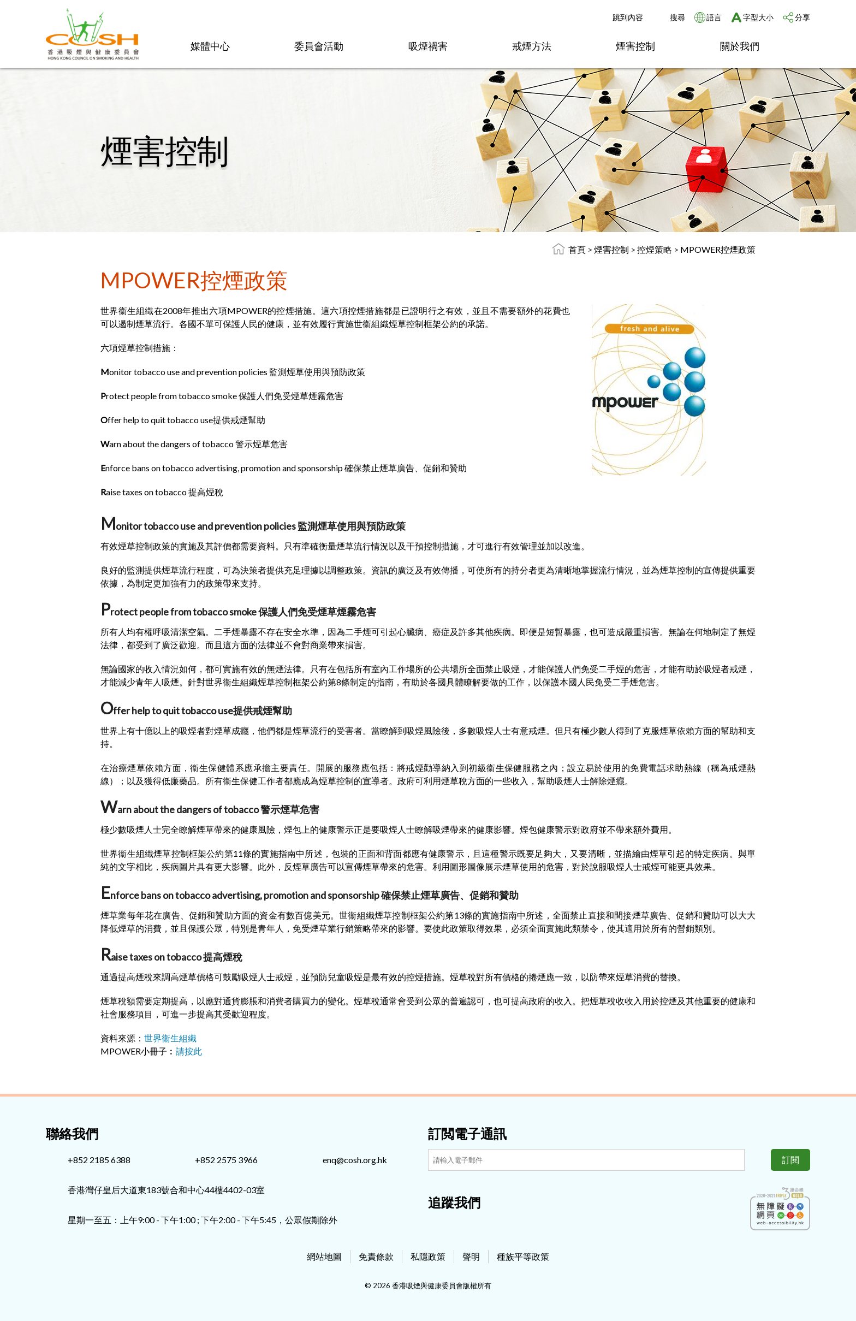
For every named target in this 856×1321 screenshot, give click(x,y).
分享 (802, 17)
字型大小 (758, 17)
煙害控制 (635, 46)
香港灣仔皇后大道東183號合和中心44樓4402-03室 (166, 1189)
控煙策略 (655, 249)
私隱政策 (428, 1256)
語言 (714, 17)
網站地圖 (324, 1256)
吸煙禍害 (428, 46)
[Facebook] (436, 1226)
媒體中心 (210, 46)
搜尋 (677, 17)
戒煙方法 (531, 46)
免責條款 (376, 1256)
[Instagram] (454, 1226)
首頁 (577, 249)
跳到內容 (628, 17)
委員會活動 (318, 46)
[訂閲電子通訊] (586, 1160)
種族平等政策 (523, 1256)
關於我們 (739, 46)
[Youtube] (472, 1226)
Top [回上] (830, 1295)
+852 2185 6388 (99, 1159)
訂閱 (790, 1159)
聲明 (471, 1256)
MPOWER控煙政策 (718, 249)
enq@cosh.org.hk (355, 1159)
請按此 (189, 1051)
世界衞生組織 (170, 1038)
